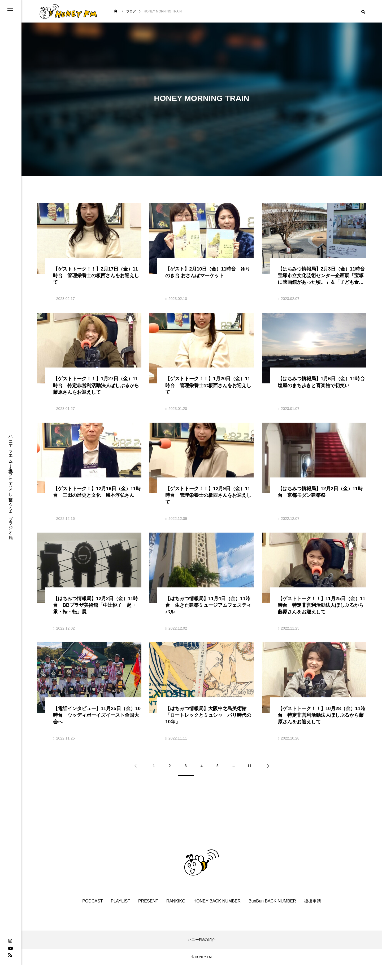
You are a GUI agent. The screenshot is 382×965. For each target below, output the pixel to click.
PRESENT (148, 901)
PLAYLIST (121, 901)
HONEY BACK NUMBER (217, 901)
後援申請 (312, 901)
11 (249, 766)
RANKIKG (175, 901)
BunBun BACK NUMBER (272, 901)
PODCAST (92, 901)
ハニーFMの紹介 (201, 939)
